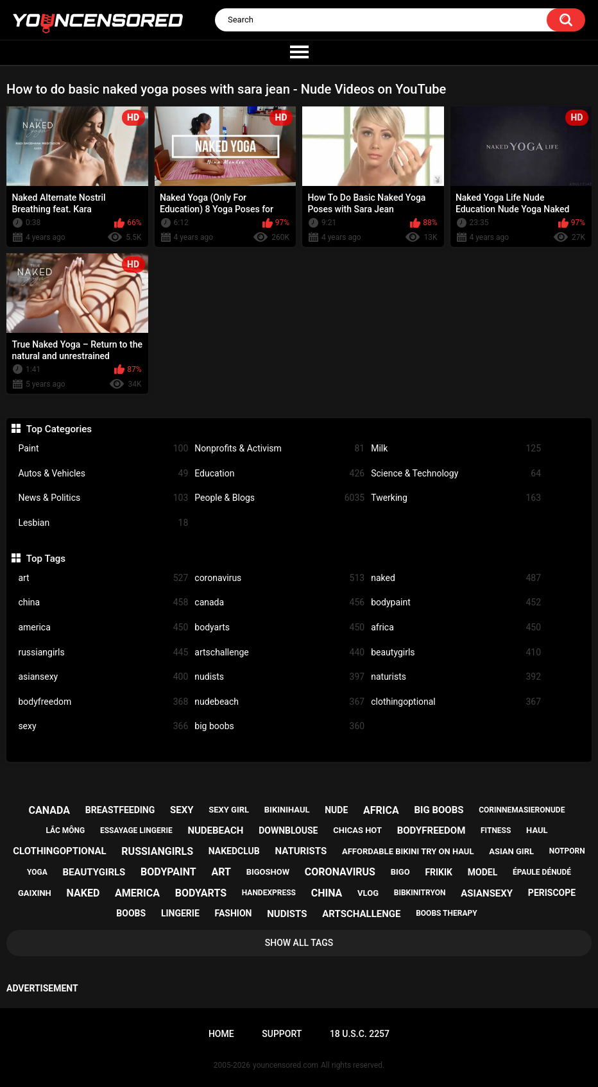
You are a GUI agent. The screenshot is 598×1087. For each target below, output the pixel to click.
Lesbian (103, 523)
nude (336, 810)
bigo (400, 872)
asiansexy (103, 676)
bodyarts (279, 627)
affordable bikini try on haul (408, 851)
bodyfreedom (103, 701)
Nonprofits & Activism (279, 448)
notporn (567, 851)
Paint (103, 448)
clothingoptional (456, 701)
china (103, 602)
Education (279, 473)
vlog (368, 893)
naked (456, 578)
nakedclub (234, 851)
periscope (552, 893)
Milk (456, 448)
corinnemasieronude (522, 809)
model (482, 872)
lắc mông (65, 830)
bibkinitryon (420, 892)
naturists (456, 676)
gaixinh (34, 893)
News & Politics (103, 498)
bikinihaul (287, 809)
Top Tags (45, 558)
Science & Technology (456, 473)
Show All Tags (299, 943)
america (103, 627)
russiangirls (103, 652)
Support (282, 1034)
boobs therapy (446, 913)
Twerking (456, 498)
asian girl (511, 851)
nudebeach (279, 701)
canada (279, 602)
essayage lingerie (136, 830)
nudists (279, 676)
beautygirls (456, 652)
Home (221, 1034)
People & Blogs (279, 498)
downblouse (288, 830)
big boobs (279, 726)
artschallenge (279, 652)
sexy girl (229, 809)
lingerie (180, 913)
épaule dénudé (542, 872)
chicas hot (357, 830)
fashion (233, 913)
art (103, 578)
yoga (37, 872)
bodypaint (456, 602)
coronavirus (279, 578)
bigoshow (267, 872)
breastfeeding (120, 810)
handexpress (269, 892)
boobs (131, 913)
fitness (496, 830)
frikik (438, 872)
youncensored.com (285, 1065)
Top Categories (59, 429)
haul (537, 830)
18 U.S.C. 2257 (359, 1034)
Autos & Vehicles (103, 473)
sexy (103, 726)
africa (456, 627)
